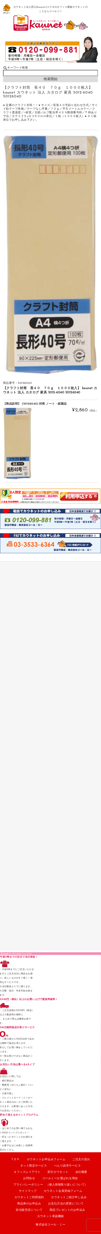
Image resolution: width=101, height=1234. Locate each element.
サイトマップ (28, 1191)
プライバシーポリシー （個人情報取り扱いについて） (50, 1184)
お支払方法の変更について (66, 1203)
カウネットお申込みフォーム (46, 1159)
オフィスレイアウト (27, 1172)
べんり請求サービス (67, 1165)
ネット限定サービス (33, 1165)
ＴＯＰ (15, 1159)
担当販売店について (29, 1210)
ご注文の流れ (81, 1159)
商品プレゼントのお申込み (67, 1210)
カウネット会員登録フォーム (63, 1191)
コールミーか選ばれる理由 (60, 1178)
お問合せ (29, 1178)
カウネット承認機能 (50, 1216)
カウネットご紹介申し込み (69, 1197)
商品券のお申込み (29, 1203)
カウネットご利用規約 (29, 1197)
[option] (50, 254)
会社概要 (81, 1172)
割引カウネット (58, 1172)
